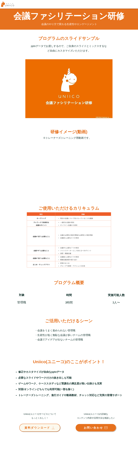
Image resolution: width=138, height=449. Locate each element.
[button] (69, 88)
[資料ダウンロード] (39, 428)
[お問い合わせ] (95, 428)
